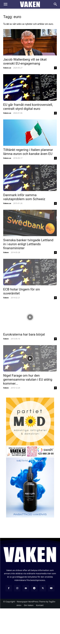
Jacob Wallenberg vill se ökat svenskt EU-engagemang (25, 61)
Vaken (6, 252)
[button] (5, 4)
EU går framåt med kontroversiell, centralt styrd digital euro (28, 107)
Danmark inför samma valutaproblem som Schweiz (24, 197)
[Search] (55, 4)
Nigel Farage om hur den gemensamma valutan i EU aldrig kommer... (27, 379)
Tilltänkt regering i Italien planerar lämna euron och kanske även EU (28, 152)
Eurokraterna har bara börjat (24, 334)
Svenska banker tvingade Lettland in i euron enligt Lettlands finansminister (28, 244)
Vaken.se (7, 68)
